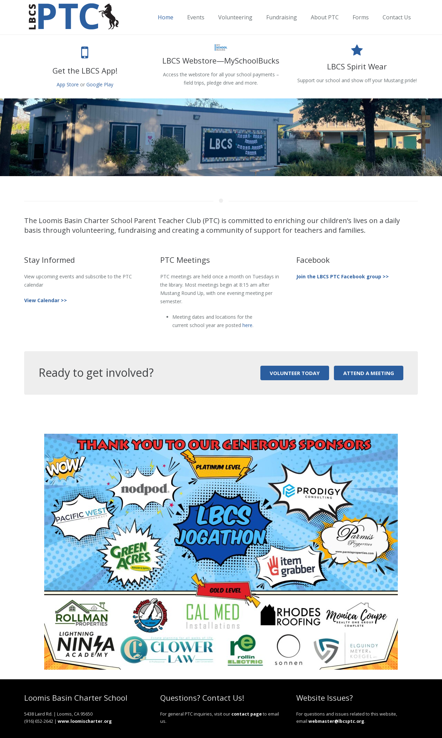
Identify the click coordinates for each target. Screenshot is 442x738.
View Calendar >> (45, 300)
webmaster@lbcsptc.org (336, 721)
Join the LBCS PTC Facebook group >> (342, 276)
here (247, 325)
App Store (68, 84)
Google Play (99, 84)
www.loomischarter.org (85, 721)
